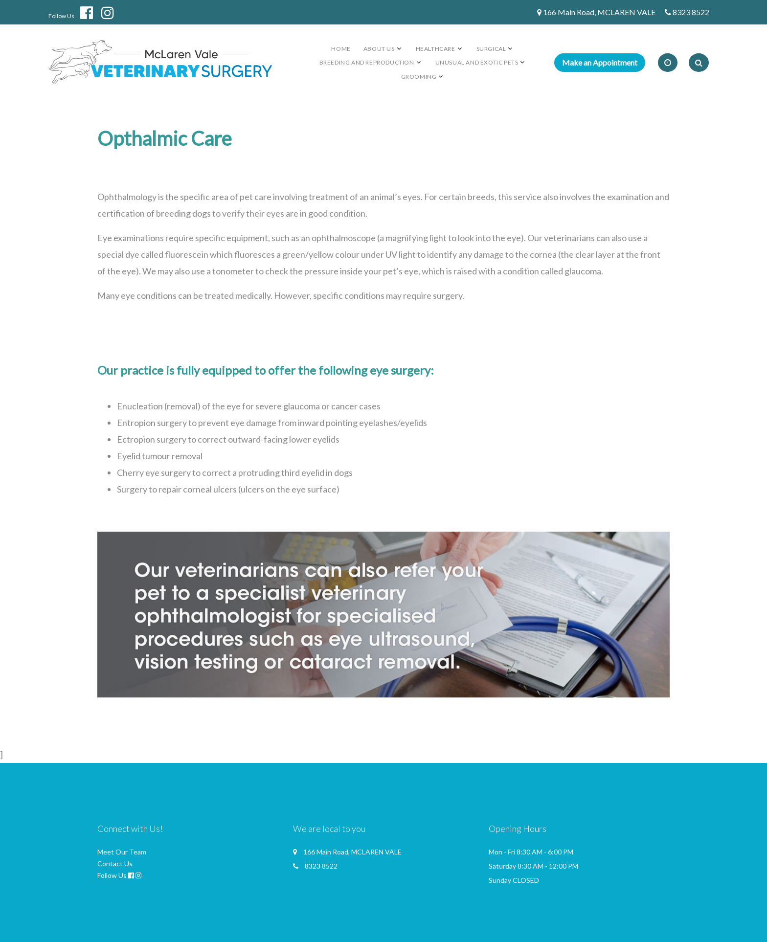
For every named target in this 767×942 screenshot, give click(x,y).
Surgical (491, 48)
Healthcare (435, 48)
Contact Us (115, 863)
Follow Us (61, 16)
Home (340, 48)
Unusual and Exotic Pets (477, 62)
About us (379, 48)
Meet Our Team (121, 852)
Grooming (419, 76)
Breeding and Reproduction (366, 62)
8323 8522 (691, 12)
